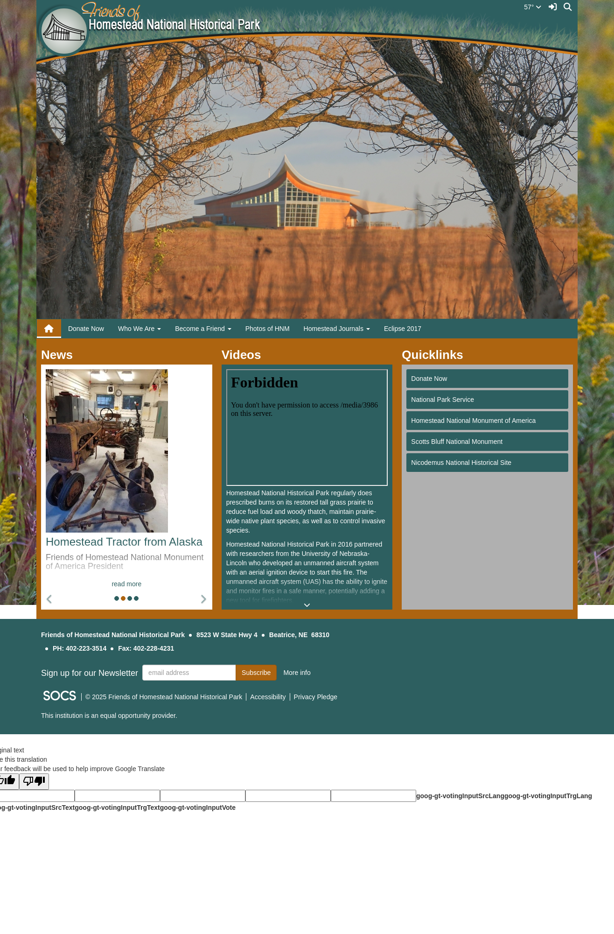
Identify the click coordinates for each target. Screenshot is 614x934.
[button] (50, 599)
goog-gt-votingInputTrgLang (548, 796)
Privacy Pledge (315, 697)
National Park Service (442, 399)
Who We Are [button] (139, 328)
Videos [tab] (244, 355)
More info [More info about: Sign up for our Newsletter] (296, 672)
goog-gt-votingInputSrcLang (460, 796)
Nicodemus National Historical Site (461, 462)
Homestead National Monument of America (473, 420)
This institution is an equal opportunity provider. (109, 715)
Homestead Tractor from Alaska (124, 541)
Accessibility (268, 697)
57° (532, 7)
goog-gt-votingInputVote (198, 807)
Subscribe (256, 672)
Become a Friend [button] (203, 328)
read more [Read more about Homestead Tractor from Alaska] (126, 584)
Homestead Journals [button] (337, 328)
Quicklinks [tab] (435, 355)
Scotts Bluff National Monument (456, 441)
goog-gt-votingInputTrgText (117, 807)
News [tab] (60, 355)
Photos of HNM (267, 328)
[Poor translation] (34, 781)
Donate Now (86, 328)
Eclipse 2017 (402, 328)
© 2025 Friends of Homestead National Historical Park (163, 697)
